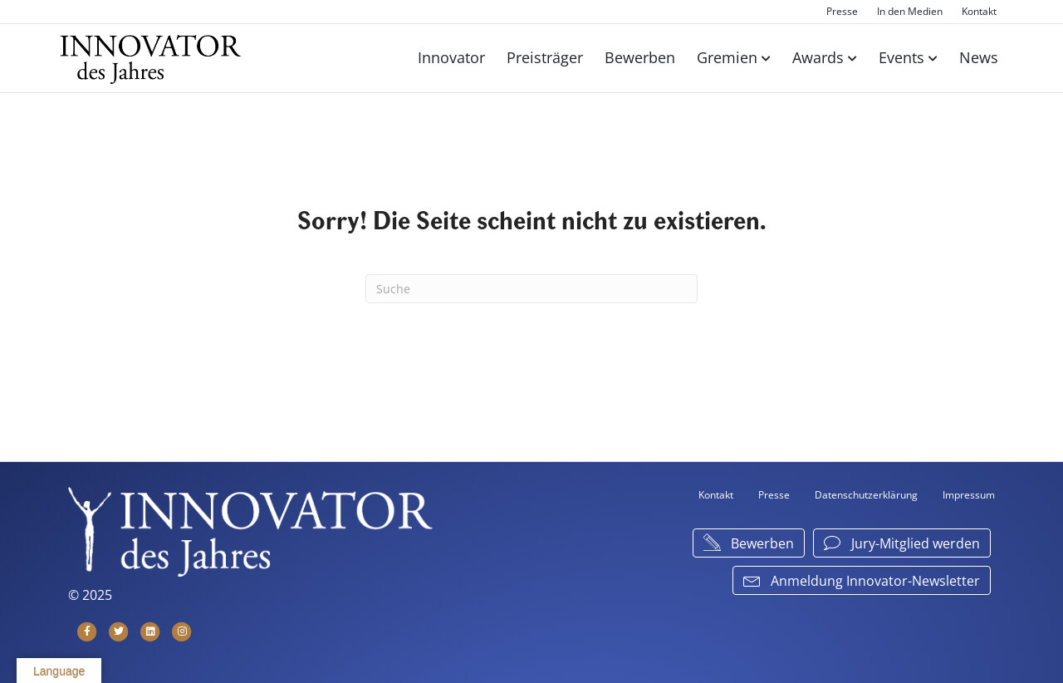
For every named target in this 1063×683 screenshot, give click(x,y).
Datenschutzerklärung (866, 495)
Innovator (451, 57)
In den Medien (910, 11)
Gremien (727, 57)
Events (901, 57)
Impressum (969, 495)
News (978, 57)
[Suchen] (531, 288)
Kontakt (979, 11)
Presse (842, 11)
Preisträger (545, 57)
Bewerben (640, 57)
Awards (818, 57)
